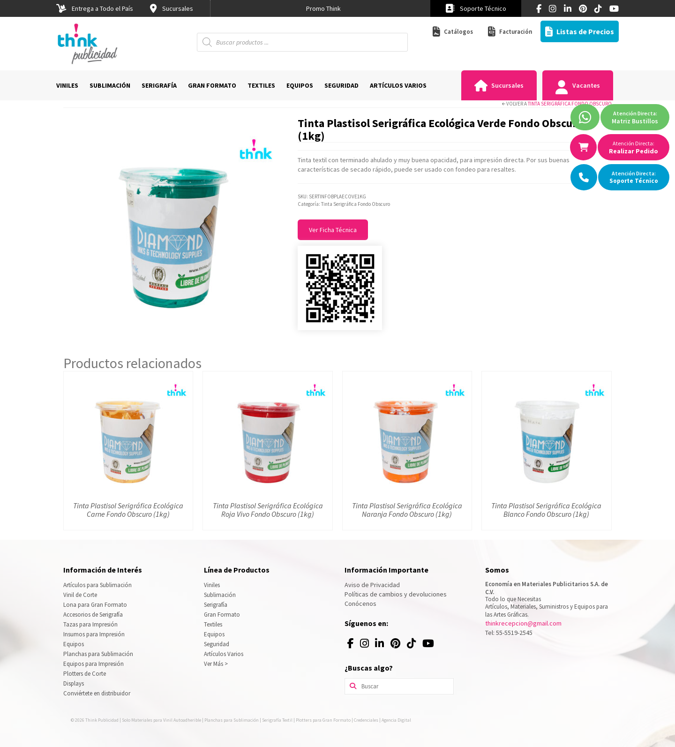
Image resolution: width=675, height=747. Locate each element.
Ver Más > (216, 664)
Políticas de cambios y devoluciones (396, 594)
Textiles (213, 624)
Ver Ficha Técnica (333, 230)
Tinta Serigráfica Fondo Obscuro (570, 103)
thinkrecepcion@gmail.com (523, 623)
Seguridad (216, 644)
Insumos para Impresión (94, 634)
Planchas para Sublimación (98, 654)
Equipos (73, 644)
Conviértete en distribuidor (96, 693)
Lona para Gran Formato (95, 605)
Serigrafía (215, 605)
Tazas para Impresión (90, 624)
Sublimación (220, 595)
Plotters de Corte (84, 674)
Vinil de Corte (80, 595)
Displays (73, 683)
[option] (323, 8)
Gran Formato (222, 615)
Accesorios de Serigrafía (93, 615)
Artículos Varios (223, 654)
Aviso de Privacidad (372, 585)
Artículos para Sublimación (97, 585)
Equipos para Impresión (93, 664)
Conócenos (360, 603)
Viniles (212, 585)
